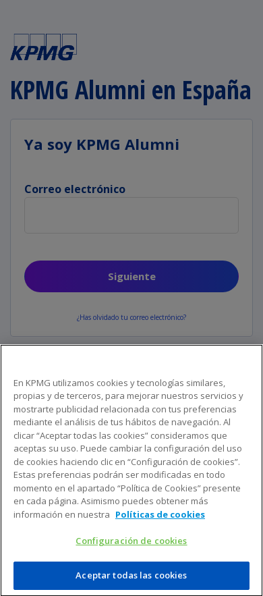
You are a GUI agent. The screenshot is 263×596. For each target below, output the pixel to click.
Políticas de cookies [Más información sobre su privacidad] (160, 518)
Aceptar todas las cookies (131, 578)
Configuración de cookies (131, 544)
